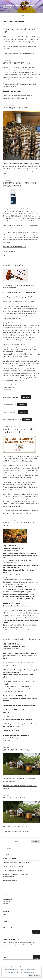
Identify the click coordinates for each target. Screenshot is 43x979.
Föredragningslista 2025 (9, 404)
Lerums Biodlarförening (19, 5)
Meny (21, 15)
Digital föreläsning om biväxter (17, 63)
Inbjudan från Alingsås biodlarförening (21, 639)
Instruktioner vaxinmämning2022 (14, 246)
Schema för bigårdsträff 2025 (17, 749)
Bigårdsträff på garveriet (15, 797)
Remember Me (8, 928)
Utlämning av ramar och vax (16, 107)
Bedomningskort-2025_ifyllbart (11, 397)
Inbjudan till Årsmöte (13, 265)
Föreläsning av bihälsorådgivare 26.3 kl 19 (17, 862)
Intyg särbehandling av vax (12, 256)
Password (6, 921)
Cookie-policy (34, 972)
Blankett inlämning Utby (11, 251)
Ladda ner (26, 397)
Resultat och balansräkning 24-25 (12, 419)
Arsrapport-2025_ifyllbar (10, 412)
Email (4, 914)
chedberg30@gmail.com (26, 53)
